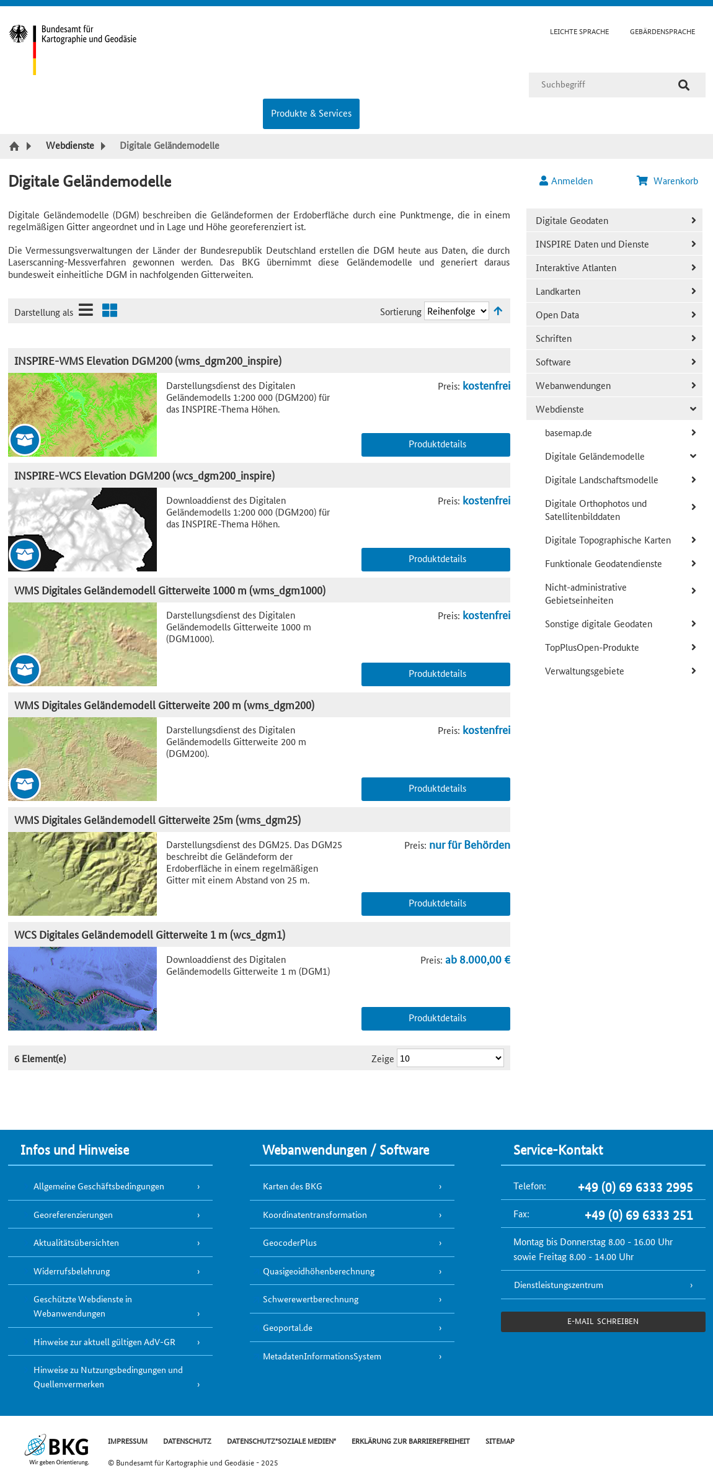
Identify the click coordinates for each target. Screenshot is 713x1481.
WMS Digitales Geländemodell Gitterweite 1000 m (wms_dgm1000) (170, 590)
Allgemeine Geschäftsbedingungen (98, 1185)
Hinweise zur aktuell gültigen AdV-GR (104, 1341)
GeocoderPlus (290, 1242)
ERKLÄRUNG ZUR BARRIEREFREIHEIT (411, 1440)
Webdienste (560, 408)
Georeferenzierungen (73, 1214)
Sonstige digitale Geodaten (598, 623)
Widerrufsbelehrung (71, 1270)
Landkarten (558, 290)
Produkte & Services (311, 112)
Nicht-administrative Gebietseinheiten (586, 593)
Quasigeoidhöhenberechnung (318, 1270)
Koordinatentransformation (315, 1214)
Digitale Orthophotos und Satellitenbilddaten (596, 509)
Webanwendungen (573, 385)
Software (553, 361)
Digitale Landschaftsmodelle (601, 479)
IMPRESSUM (128, 1440)
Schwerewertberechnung (310, 1298)
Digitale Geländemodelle (595, 455)
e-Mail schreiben (603, 1321)
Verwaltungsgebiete (584, 670)
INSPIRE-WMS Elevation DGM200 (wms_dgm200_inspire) (147, 360)
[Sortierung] (456, 311)
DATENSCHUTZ (187, 1440)
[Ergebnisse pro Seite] (450, 1058)
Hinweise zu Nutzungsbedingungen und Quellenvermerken (108, 1376)
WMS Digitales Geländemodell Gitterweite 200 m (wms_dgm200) (164, 704)
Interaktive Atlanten (576, 267)
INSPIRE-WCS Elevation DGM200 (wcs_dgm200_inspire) (144, 475)
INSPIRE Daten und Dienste (592, 243)
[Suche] (683, 85)
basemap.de (568, 432)
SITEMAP (500, 1440)
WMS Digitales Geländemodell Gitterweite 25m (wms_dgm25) (157, 819)
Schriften (554, 337)
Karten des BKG (292, 1185)
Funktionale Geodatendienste (603, 563)
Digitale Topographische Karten (608, 539)
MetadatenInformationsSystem (322, 1355)
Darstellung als (43, 312)
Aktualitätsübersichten (76, 1242)
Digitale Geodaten (572, 219)
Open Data (557, 314)
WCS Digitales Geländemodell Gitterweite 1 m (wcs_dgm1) (149, 934)
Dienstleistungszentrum (558, 1284)
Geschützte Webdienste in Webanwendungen (82, 1305)
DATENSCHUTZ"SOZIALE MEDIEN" (281, 1440)
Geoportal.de (287, 1327)
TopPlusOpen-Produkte (592, 646)
